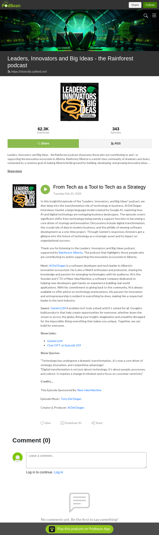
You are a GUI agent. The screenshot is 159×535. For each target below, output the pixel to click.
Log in (58, 472)
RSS (116, 143)
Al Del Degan (57, 265)
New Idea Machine (89, 390)
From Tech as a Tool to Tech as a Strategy (99, 187)
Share (43, 143)
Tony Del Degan (71, 399)
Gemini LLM (58, 308)
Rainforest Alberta (71, 252)
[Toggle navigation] (154, 15)
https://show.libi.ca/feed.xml (27, 71)
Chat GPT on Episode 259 (64, 345)
